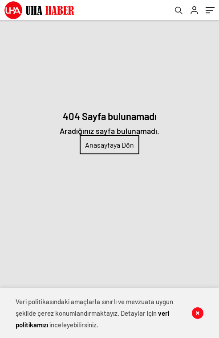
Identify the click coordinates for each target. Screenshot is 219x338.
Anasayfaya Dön (109, 145)
